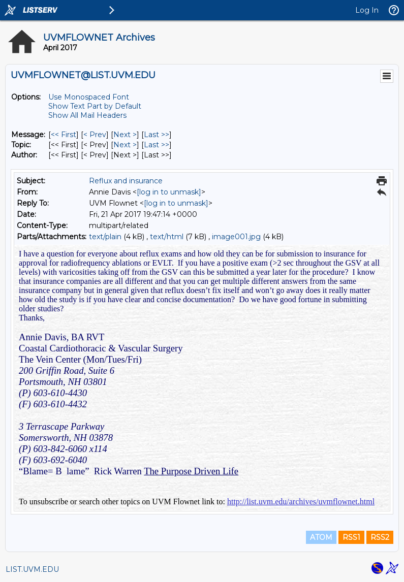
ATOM (321, 537)
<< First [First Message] (63, 134)
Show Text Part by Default (94, 106)
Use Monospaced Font (88, 97)
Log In (367, 10)
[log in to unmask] (169, 192)
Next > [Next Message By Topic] (125, 144)
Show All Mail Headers (87, 115)
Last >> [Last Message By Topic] (156, 144)
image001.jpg (236, 236)
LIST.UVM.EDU (32, 569)
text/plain (105, 236)
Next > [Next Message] (125, 134)
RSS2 (379, 537)
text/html (166, 236)
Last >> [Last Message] (156, 134)
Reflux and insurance (126, 180)
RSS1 (351, 537)
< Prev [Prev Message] (94, 134)
